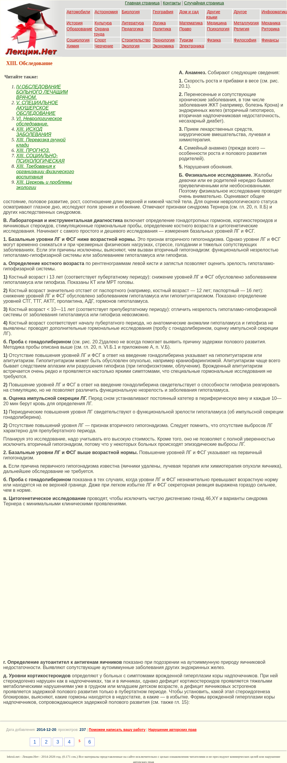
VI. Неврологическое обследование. (39, 121)
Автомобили (78, 11)
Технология (163, 40)
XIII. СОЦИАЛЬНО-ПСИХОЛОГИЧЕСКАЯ (40, 158)
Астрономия (106, 11)
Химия (73, 46)
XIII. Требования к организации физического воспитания (45, 171)
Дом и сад (189, 11)
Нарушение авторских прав (173, 730)
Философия (245, 40)
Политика (162, 29)
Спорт (100, 40)
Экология (130, 46)
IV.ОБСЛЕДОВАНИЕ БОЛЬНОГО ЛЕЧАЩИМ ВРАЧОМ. (42, 92)
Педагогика (132, 29)
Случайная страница (204, 3)
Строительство (136, 40)
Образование (79, 29)
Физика (214, 40)
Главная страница (142, 3)
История (75, 23)
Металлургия (246, 23)
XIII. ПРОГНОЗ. (33, 150)
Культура (103, 23)
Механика (270, 23)
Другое (240, 11)
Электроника (191, 46)
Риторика (270, 29)
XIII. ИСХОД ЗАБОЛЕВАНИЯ (33, 132)
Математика (191, 23)
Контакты (172, 3)
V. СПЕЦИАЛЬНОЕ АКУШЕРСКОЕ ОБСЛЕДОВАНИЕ (37, 108)
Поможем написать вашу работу (117, 730)
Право (185, 29)
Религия (241, 29)
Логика (159, 23)
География (163, 11)
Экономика (163, 46)
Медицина (217, 23)
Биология (131, 11)
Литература (133, 23)
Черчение (104, 46)
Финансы (270, 40)
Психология (218, 29)
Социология (78, 40)
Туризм (186, 40)
